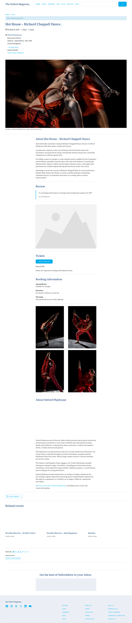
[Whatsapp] (25, 542)
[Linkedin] (21, 542)
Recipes (87, 599)
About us (111, 596)
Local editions (89, 609)
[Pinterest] (23, 542)
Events (7, 14)
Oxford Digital (123, 617)
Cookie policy (28, 617)
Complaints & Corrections (116, 606)
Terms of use (9, 617)
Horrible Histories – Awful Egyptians (62, 523)
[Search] (122, 4)
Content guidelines (114, 603)
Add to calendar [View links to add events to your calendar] (14, 487)
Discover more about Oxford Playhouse (50, 476)
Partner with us (113, 599)
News (63, 606)
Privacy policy (19, 617)
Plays (13, 14)
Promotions (89, 603)
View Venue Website (15, 53)
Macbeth (91, 523)
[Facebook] (13, 542)
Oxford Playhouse (14, 35)
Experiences (65, 603)
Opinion (87, 606)
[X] (16, 542)
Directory (88, 596)
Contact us (112, 609)
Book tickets (43, 252)
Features (65, 596)
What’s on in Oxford (13, 549)
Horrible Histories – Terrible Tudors (20, 523)
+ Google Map (12, 47)
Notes (64, 609)
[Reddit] (18, 542)
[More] (28, 542)
